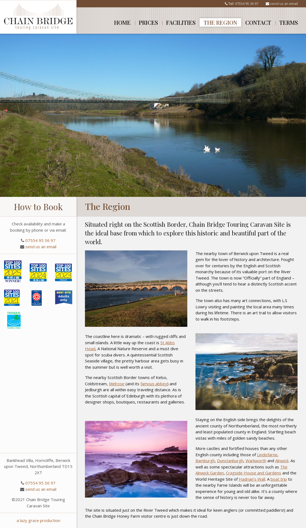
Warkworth (256, 460)
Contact (258, 22)
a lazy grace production (38, 520)
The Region (220, 22)
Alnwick (282, 460)
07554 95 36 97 (246, 3)
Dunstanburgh (230, 460)
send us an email (284, 3)
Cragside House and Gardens (253, 473)
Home (122, 22)
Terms (288, 22)
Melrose (116, 383)
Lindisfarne (267, 454)
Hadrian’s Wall (252, 479)
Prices (148, 22)
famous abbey (153, 383)
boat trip (279, 479)
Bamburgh (205, 460)
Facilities (180, 22)
